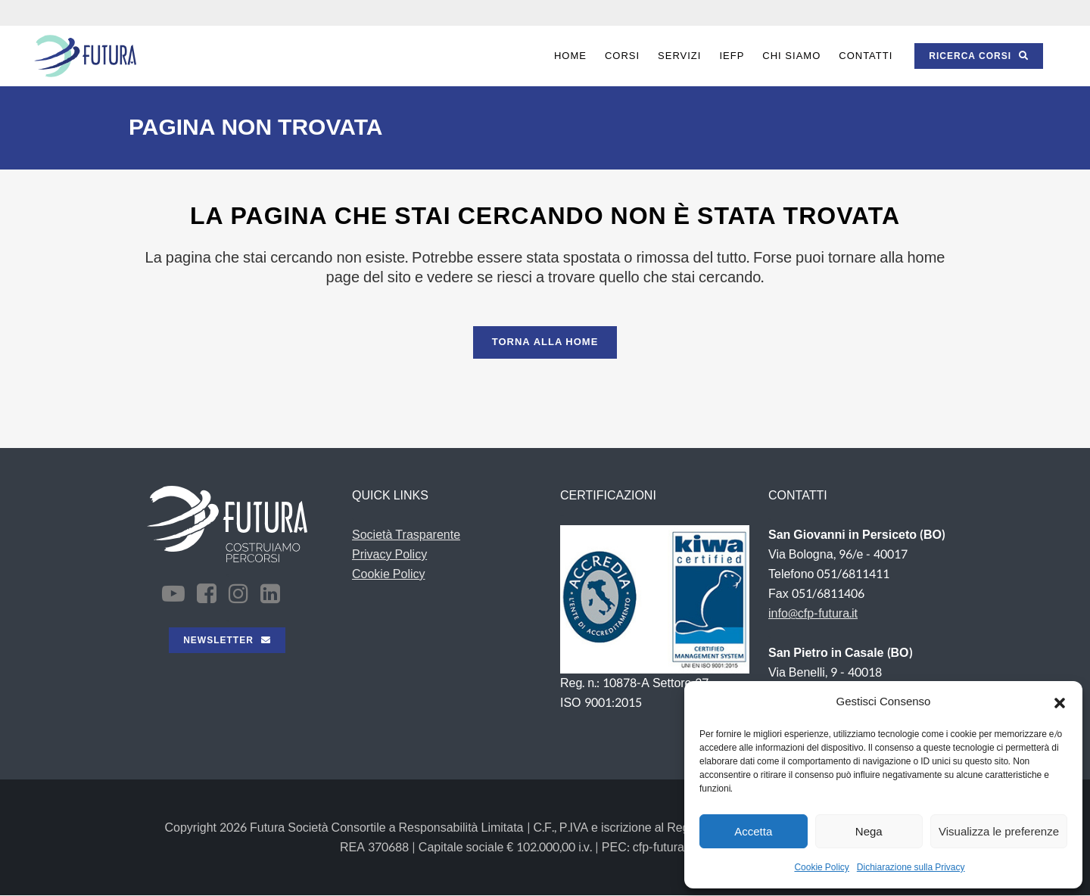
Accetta (753, 831)
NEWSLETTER (227, 640)
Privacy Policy (389, 554)
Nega (869, 831)
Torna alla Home (545, 342)
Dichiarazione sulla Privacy (911, 867)
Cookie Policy (821, 867)
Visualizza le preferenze (999, 831)
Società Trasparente (406, 535)
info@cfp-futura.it (813, 613)
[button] (1059, 702)
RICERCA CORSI (979, 56)
